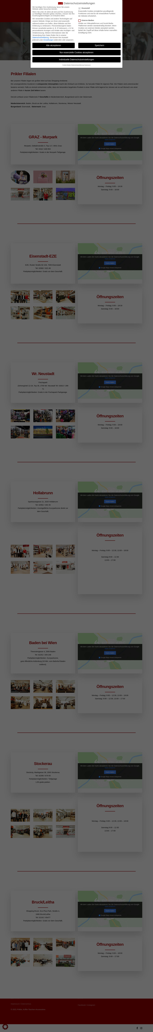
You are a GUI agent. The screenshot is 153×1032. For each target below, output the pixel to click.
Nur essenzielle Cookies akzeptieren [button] (76, 52)
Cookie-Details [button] (66, 65)
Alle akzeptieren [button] (53, 45)
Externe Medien (87, 20)
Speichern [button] (99, 45)
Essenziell (85, 8)
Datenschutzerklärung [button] (77, 65)
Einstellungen (49, 40)
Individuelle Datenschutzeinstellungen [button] (76, 59)
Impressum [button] (87, 65)
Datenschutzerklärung (40, 37)
